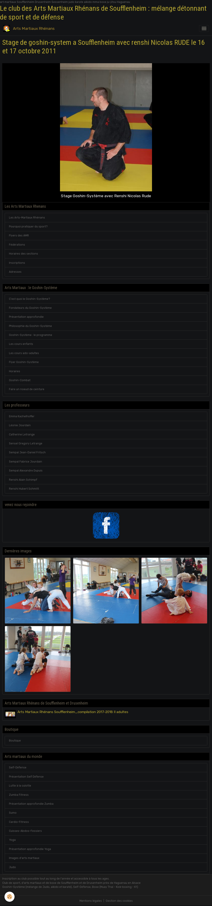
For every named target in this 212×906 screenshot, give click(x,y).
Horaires (14, 371)
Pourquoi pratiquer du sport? (28, 226)
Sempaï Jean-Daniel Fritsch (27, 452)
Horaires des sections (23, 253)
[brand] (29, 28)
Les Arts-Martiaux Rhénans (27, 217)
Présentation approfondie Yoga (30, 849)
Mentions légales (90, 900)
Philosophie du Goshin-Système (30, 326)
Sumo (13, 812)
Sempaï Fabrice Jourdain (25, 461)
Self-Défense (17, 767)
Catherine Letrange (22, 434)
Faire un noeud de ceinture (26, 389)
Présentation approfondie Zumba (31, 803)
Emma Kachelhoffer (21, 416)
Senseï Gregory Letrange (25, 443)
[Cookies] (9, 897)
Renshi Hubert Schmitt (24, 488)
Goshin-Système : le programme (30, 335)
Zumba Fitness (19, 794)
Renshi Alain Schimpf (23, 479)
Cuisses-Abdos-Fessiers (25, 830)
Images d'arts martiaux (24, 858)
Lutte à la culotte (20, 785)
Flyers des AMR (19, 235)
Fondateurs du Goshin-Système (30, 307)
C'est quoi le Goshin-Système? (29, 299)
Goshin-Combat (19, 380)
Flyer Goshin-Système (24, 362)
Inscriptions (17, 262)
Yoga (12, 839)
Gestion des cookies (119, 900)
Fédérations (17, 244)
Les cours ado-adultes (24, 353)
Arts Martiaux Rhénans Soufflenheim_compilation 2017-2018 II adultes (72, 712)
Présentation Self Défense (26, 776)
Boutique (15, 740)
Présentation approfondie (26, 316)
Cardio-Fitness (19, 822)
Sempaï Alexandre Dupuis (26, 470)
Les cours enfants (21, 344)
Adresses (15, 271)
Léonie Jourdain (20, 425)
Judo (12, 867)
